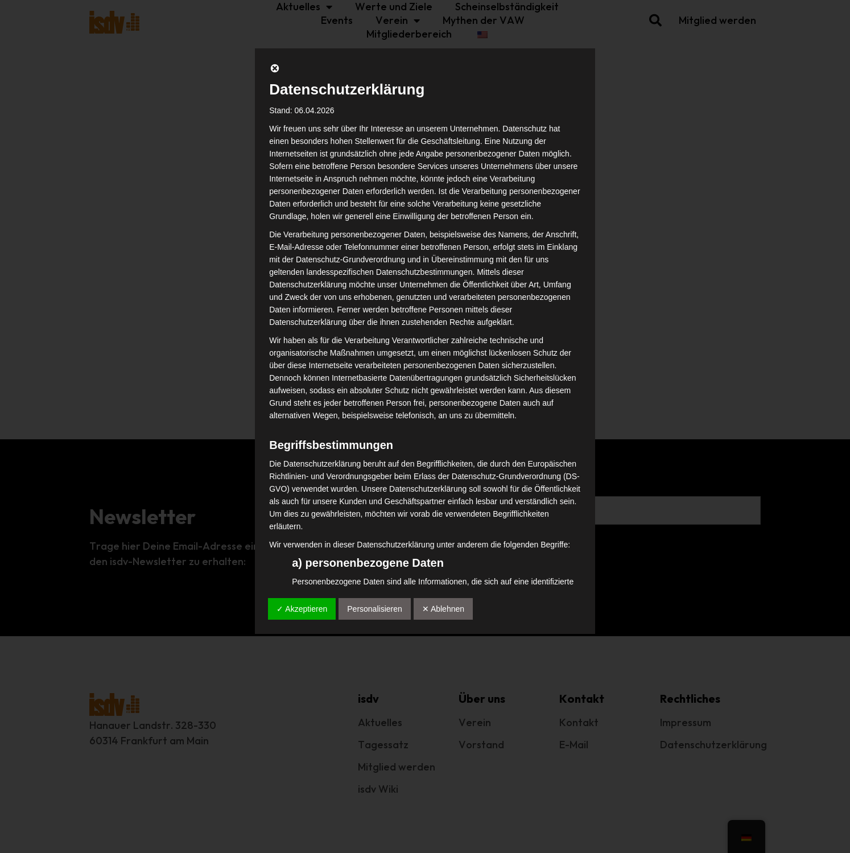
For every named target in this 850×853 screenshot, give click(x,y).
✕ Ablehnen (443, 608)
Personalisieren (374, 608)
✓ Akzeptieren (302, 608)
